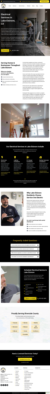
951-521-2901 (36, 1)
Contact (40, 5)
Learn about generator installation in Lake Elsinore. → (44, 172)
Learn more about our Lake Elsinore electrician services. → (5, 173)
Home (10, 5)
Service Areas (22, 5)
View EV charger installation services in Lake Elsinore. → (31, 172)
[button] (44, 1)
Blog (37, 5)
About (33, 5)
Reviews (28, 5)
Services (15, 5)
